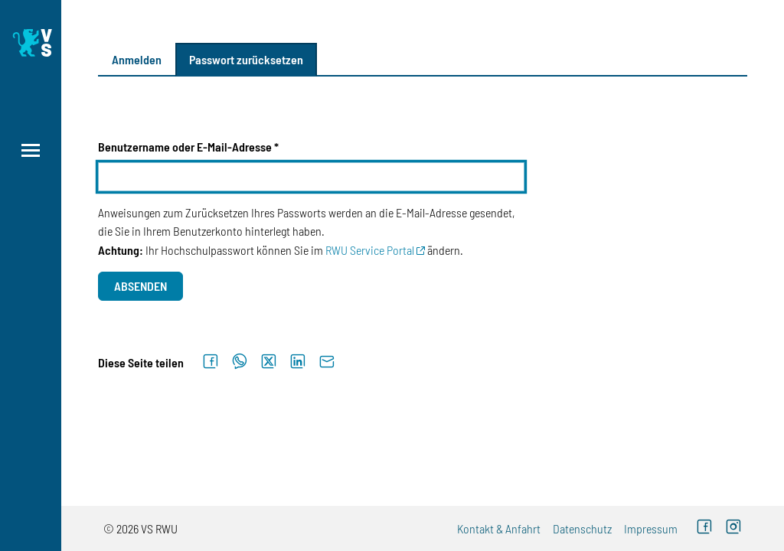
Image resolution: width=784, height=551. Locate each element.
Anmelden (137, 59)
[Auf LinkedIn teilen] (297, 362)
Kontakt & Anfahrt (499, 528)
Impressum (651, 528)
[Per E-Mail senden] (326, 362)
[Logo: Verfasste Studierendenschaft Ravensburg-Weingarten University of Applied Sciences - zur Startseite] (30, 42)
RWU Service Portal (369, 250)
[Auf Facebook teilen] (210, 362)
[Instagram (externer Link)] (733, 528)
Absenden (140, 286)
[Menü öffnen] (30, 150)
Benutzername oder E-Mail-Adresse (185, 146)
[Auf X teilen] (268, 362)
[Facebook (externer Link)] (704, 528)
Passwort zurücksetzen (246, 59)
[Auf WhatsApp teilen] (239, 362)
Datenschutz (582, 528)
